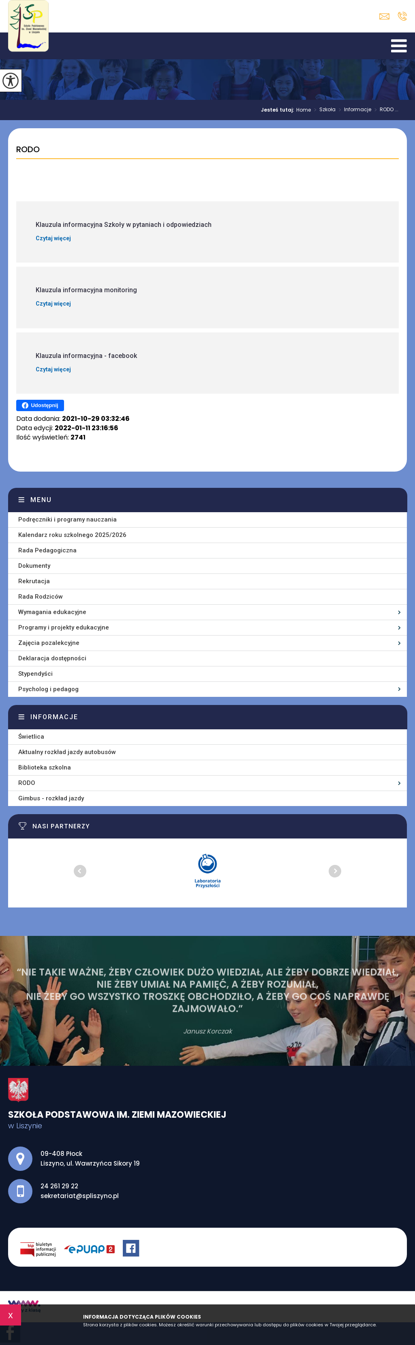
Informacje (353, 110)
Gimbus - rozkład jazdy (51, 798)
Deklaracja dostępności (52, 658)
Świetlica (31, 736)
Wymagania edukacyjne (52, 612)
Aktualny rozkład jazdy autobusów (67, 752)
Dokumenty (34, 565)
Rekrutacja (34, 581)
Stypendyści (35, 673)
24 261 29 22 (402, 16)
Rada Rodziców (40, 596)
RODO (28, 149)
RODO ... (384, 110)
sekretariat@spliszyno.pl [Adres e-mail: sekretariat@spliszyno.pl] (80, 1196)
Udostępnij (40, 405)
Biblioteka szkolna (44, 767)
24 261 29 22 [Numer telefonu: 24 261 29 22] (59, 1186)
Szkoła (323, 110)
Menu (41, 500)
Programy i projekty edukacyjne (63, 627)
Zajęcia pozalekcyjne (48, 643)
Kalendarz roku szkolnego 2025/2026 (72, 535)
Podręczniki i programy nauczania (67, 519)
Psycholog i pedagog (48, 689)
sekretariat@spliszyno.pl (384, 16)
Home (303, 110)
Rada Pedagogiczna (47, 550)
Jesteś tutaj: (278, 110)
